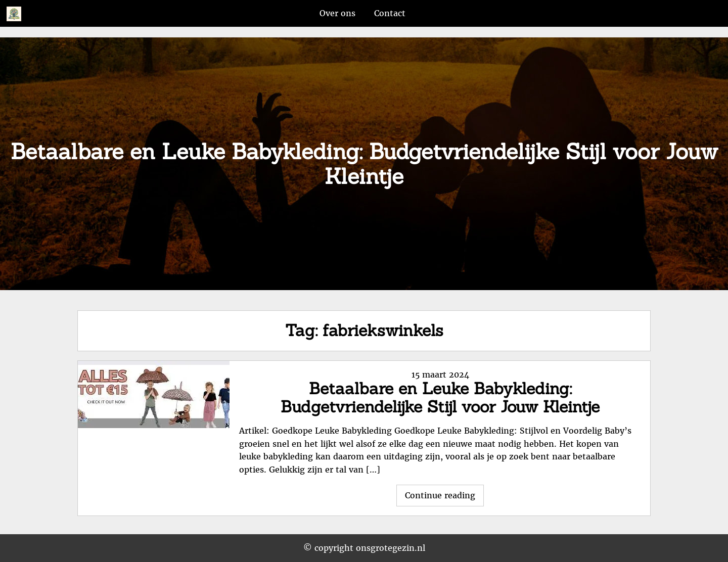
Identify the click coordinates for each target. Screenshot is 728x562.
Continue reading (444, 498)
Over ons (337, 13)
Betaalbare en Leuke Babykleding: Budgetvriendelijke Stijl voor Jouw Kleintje (440, 397)
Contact (389, 13)
